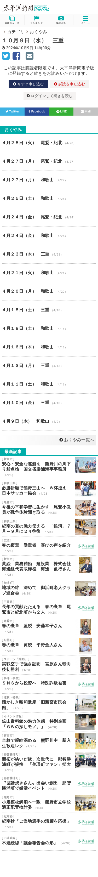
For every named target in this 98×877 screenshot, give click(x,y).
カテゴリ (16, 31)
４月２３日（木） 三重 (49, 254)
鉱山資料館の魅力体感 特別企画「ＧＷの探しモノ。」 (49, 722)
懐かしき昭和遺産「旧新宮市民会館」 (49, 703)
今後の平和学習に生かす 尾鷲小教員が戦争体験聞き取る (49, 507)
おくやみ (38, 31)
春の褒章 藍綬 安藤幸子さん (49, 626)
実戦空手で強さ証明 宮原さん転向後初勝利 (49, 664)
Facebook (36, 111)
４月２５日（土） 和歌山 (49, 198)
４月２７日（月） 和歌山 (49, 180)
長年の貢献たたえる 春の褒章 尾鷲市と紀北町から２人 (49, 607)
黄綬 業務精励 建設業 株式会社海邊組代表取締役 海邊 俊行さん (49, 567)
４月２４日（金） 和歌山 (49, 236)
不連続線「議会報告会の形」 (49, 840)
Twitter (12, 111)
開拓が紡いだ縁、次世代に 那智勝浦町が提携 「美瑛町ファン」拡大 (49, 762)
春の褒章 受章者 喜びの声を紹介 (49, 545)
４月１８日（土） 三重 (49, 310)
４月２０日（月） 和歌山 (49, 291)
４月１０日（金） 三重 (49, 403)
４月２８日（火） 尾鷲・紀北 (49, 143)
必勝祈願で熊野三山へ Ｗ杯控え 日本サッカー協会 (49, 488)
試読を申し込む (69, 84)
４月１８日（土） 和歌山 (49, 328)
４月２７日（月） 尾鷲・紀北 (49, 161)
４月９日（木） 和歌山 (49, 421)
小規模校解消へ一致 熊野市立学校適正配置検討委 (49, 802)
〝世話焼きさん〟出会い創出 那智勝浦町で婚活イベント (49, 783)
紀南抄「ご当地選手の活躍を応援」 (49, 821)
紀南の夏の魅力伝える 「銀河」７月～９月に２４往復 (49, 526)
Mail (86, 111)
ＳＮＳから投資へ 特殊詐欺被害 (49, 684)
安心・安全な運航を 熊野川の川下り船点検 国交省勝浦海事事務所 (49, 467)
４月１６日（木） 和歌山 (49, 347)
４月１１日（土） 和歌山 (49, 384)
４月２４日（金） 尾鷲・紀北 (49, 217)
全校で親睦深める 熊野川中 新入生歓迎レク (49, 741)
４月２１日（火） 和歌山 (49, 273)
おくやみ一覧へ (76, 439)
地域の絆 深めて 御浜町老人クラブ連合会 (49, 588)
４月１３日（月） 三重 (49, 366)
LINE (61, 111)
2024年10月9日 (19, 48)
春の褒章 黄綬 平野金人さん (49, 645)
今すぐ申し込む (28, 84)
